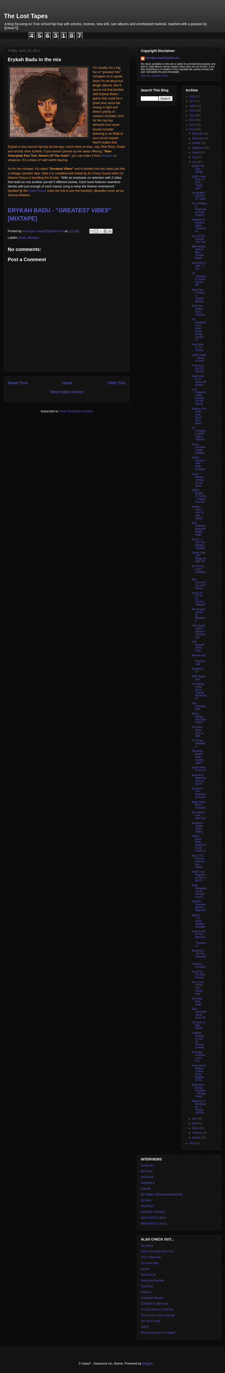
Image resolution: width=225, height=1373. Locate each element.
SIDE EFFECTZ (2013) (153, 1218)
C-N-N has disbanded (198, 743)
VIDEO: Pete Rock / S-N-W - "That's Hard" (198, 182)
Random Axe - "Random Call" (198, 659)
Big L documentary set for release (199, 584)
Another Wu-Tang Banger (198, 169)
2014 (192, 115)
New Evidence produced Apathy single (198, 529)
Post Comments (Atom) (76, 411)
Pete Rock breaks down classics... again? (199, 757)
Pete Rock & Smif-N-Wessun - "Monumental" (198, 631)
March (196, 1128)
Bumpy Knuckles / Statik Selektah (198, 448)
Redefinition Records (152, 1298)
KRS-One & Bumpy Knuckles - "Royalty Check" (199, 1091)
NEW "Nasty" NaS (199, 678)
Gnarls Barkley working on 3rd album (197, 480)
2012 (192, 125)
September (198, 148)
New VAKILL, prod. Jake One (199, 815)
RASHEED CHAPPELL (153, 1212)
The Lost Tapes (26, 16)
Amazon (107, 155)
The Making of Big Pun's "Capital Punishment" (199, 691)
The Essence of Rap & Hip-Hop (158, 1315)
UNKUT (145, 1327)
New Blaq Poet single (197, 1001)
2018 (192, 96)
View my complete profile (154, 75)
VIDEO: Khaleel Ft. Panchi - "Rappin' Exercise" (199, 496)
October (196, 143)
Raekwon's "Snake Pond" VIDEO (197, 827)
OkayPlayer (147, 1286)
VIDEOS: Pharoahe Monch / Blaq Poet (199, 906)
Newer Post (17, 383)
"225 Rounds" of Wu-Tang (198, 646)
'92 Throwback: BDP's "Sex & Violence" (199, 434)
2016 (192, 106)
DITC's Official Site (151, 1257)
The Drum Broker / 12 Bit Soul (157, 1309)
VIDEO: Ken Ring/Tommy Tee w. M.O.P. (199, 876)
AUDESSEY (147, 1165)
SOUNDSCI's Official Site (154, 1303)
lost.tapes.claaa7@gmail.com (162, 58)
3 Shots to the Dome (199, 965)
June (195, 162)
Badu (22, 237)
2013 (192, 120)
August (196, 152)
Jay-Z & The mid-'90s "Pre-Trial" (199, 239)
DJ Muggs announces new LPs (199, 1056)
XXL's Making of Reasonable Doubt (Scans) (199, 209)
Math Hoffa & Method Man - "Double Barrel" (199, 252)
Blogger (147, 1363)
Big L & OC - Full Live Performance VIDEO (198, 861)
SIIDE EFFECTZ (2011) (153, 1223)
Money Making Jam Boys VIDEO (199, 718)
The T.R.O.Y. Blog (150, 1321)
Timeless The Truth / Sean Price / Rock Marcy (199, 416)
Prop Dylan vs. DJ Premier (198, 347)
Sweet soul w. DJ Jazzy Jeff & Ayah (199, 380)
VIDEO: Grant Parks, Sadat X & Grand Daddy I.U (199, 843)
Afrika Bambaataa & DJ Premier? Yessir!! (199, 891)
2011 (192, 129)
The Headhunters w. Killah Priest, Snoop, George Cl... (199, 329)
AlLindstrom (147, 1245)
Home (67, 383)
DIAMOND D (148, 1183)
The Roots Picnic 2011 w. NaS (197, 731)
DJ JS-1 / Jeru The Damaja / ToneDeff (198, 543)
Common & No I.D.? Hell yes (198, 368)
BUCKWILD (147, 1177)
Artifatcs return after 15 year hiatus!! (197, 512)
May (194, 1118)
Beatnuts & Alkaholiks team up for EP (199, 779)
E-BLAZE (146, 1189)
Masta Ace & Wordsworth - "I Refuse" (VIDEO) (199, 1107)
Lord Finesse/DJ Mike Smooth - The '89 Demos (199, 396)
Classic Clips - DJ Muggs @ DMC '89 (199, 557)
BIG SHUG (147, 1171)
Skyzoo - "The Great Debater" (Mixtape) (198, 921)
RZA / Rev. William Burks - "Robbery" (199, 310)
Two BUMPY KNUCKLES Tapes (199, 196)
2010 (192, 1143)
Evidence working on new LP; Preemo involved (198, 1040)
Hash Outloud (148, 1274)
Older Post (116, 383)
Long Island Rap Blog (152, 1280)
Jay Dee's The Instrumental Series (199, 792)
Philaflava (146, 1292)
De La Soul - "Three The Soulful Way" (198, 988)
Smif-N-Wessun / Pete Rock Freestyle (198, 463)
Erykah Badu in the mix (199, 769)
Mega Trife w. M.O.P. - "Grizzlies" (199, 805)
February (197, 1132)
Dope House (37, 190)
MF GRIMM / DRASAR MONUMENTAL (162, 1194)
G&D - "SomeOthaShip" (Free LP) (199, 1013)
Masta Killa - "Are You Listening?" (199, 955)
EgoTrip (145, 1269)
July (194, 157)
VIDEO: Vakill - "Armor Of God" (199, 358)
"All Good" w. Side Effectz (199, 1025)
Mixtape (33, 237)
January (196, 1137)
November (198, 138)
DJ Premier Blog (149, 1263)
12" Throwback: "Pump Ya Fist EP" (199, 279)
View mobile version (66, 392)
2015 (192, 110)
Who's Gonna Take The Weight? (158, 1332)
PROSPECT (147, 1206)
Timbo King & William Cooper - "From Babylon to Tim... (199, 1072)
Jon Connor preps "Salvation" (199, 570)
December (198, 133)
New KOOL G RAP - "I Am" (199, 266)
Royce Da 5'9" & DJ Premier (198, 974)
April (195, 1123)
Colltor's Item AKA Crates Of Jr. (157, 1251)
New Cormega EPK (198, 706)
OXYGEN (146, 1200)
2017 (192, 101)
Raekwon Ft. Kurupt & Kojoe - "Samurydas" (199, 225)
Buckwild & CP (197, 670)
